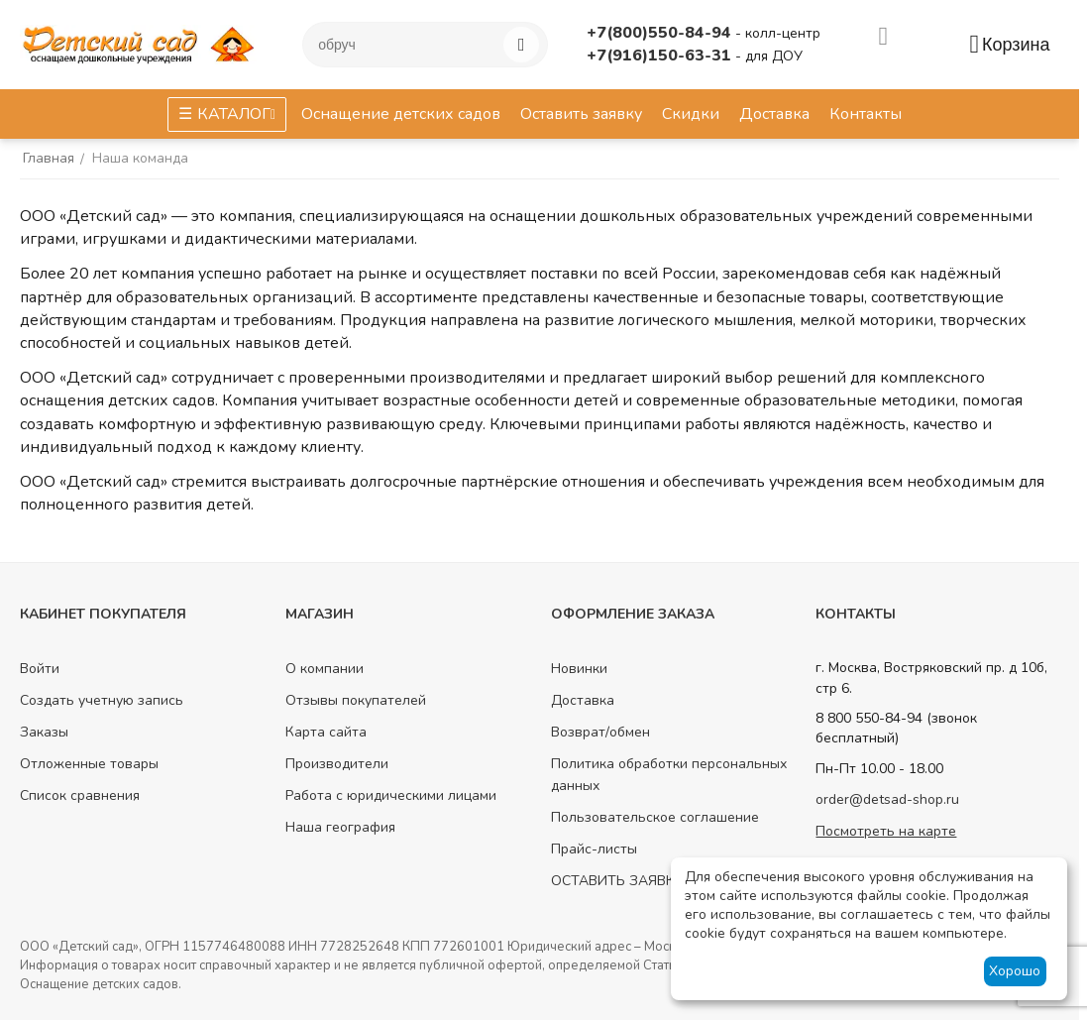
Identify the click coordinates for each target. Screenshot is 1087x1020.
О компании (324, 668)
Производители (336, 763)
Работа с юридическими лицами (390, 795)
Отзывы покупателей (355, 700)
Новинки (579, 668)
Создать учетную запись (101, 700)
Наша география (340, 827)
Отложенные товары (89, 763)
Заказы (44, 732)
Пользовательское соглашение (655, 817)
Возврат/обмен (600, 732)
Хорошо (1014, 971)
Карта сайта (326, 732)
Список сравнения (80, 795)
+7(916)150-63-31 (661, 55)
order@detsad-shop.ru (887, 799)
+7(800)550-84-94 (661, 33)
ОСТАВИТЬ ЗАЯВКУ (617, 880)
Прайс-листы (594, 849)
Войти (39, 668)
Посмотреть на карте (885, 831)
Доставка (582, 700)
